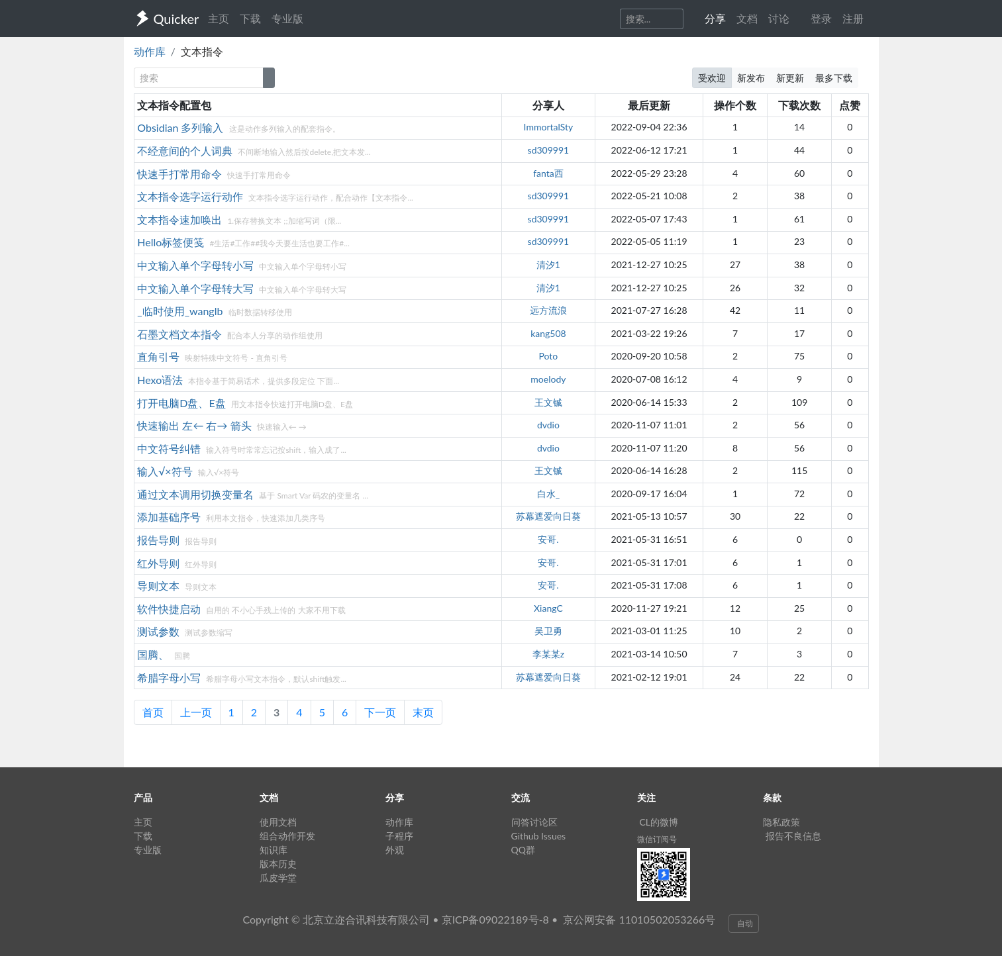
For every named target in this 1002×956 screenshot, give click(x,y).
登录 (821, 18)
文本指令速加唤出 (181, 219)
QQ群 (523, 849)
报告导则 (159, 540)
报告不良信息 (793, 835)
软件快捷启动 (170, 608)
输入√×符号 (166, 471)
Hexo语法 (161, 379)
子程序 (399, 835)
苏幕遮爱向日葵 (548, 516)
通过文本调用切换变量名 (196, 494)
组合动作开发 (287, 835)
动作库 (150, 51)
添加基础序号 (170, 516)
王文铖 (548, 402)
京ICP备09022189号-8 (495, 919)
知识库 (273, 849)
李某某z (548, 653)
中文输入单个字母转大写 (196, 288)
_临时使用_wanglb (181, 311)
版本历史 (278, 863)
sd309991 (549, 150)
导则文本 (159, 585)
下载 (250, 18)
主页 (218, 18)
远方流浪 (548, 310)
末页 (423, 712)
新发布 (751, 77)
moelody (548, 379)
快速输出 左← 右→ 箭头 (195, 425)
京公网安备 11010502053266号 (639, 919)
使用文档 (278, 822)
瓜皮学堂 (278, 877)
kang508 (548, 333)
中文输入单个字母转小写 (196, 265)
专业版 (287, 18)
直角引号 (159, 356)
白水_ (548, 493)
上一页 (196, 712)
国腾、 (154, 654)
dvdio (548, 424)
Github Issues (538, 835)
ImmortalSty (549, 126)
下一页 (380, 712)
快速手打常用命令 (181, 173)
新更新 (790, 77)
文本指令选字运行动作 (191, 196)
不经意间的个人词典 (186, 150)
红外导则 (159, 563)
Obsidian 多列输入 (181, 127)
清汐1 (548, 264)
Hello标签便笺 (172, 242)
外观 (394, 849)
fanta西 (548, 173)
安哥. (548, 539)
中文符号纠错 (170, 448)
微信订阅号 (657, 839)
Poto (548, 355)
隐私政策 (781, 822)
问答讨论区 (534, 822)
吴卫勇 (548, 630)
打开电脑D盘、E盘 (182, 403)
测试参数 (159, 631)
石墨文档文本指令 (181, 334)
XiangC (548, 608)
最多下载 (833, 77)
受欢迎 (712, 77)
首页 (153, 712)
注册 (853, 18)
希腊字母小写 (170, 677)
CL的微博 (659, 822)
